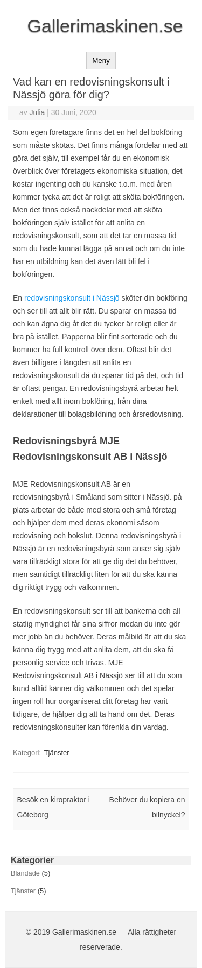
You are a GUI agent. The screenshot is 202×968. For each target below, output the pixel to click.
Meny (101, 60)
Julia (37, 112)
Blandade (25, 873)
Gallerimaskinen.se (105, 26)
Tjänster (56, 753)
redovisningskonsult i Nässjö (72, 298)
